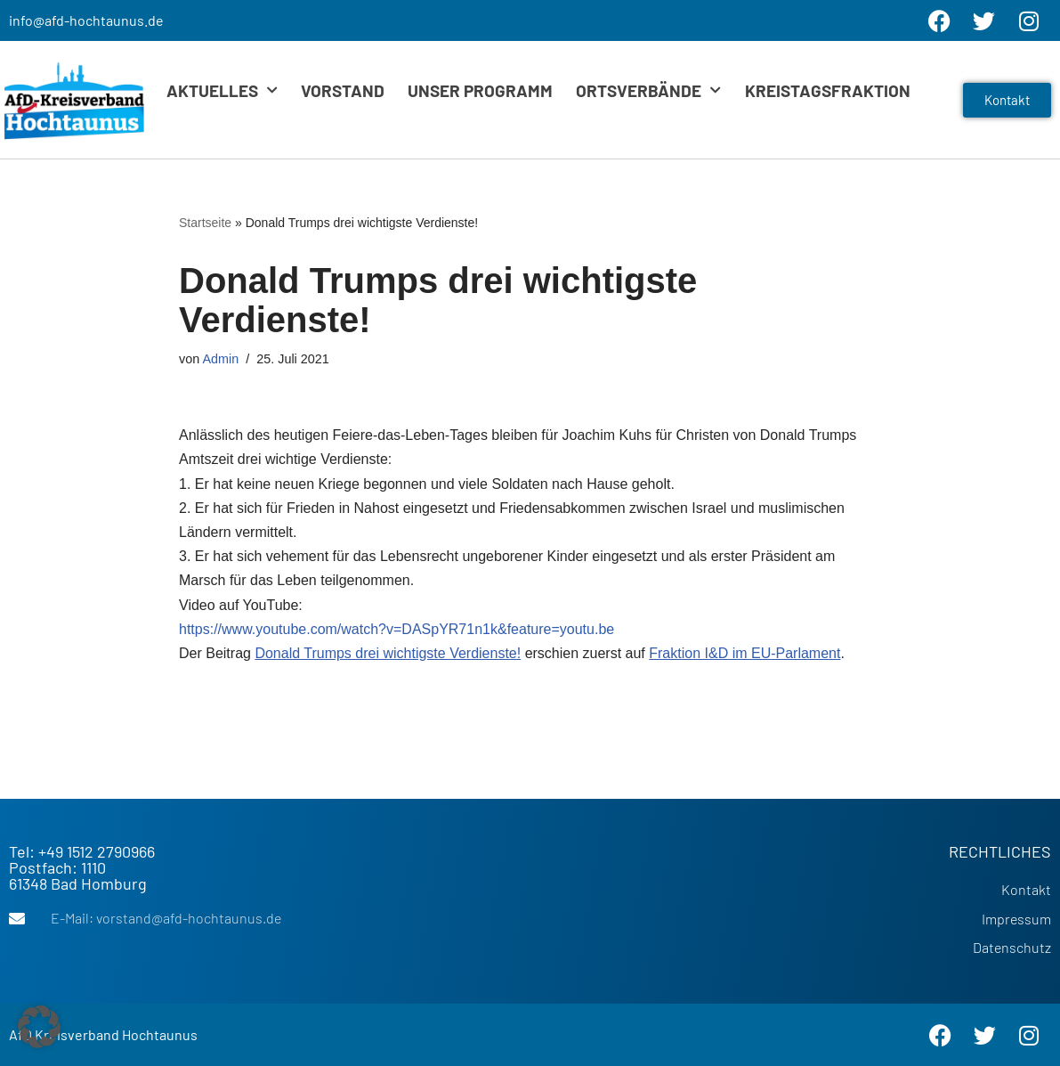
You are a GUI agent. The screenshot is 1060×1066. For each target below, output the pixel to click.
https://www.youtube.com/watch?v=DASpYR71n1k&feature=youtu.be (396, 629)
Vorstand (342, 90)
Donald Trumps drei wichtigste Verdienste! (388, 653)
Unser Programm (480, 90)
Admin (220, 359)
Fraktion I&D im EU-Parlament (744, 653)
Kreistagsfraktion (827, 90)
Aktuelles (222, 90)
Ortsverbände (648, 90)
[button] (39, 1027)
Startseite (205, 223)
